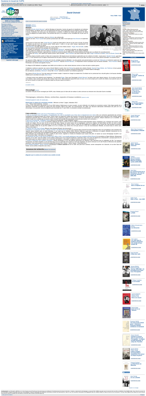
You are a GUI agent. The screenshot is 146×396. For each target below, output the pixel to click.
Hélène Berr (135, 101)
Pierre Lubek (135, 74)
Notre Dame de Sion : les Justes (36, 121)
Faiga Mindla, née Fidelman (104, 68)
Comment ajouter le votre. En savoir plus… (37, 100)
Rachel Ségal (134, 307)
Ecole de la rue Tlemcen (135, 309)
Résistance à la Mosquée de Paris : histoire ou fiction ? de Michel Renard (47, 129)
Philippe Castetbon (137, 280)
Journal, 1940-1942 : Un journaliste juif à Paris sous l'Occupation (137, 270)
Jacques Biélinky (135, 266)
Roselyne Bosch (134, 211)
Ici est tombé (136, 281)
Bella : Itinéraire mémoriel (135, 145)
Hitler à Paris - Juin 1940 (138, 199)
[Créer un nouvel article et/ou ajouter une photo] (36, 21)
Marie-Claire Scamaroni (137, 129)
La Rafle (132, 213)
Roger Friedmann (95, 53)
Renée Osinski (115, 53)
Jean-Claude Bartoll (137, 88)
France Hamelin (135, 335)
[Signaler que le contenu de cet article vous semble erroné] (43, 155)
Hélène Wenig (134, 350)
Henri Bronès (76, 38)
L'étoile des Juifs (135, 254)
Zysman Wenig (134, 348)
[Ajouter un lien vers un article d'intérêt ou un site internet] (49, 113)
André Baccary (64, 17)
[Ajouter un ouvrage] (133, 387)
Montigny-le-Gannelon (58, 50)
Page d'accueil (3, 11)
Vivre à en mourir (136, 297)
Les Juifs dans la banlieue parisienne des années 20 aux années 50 (137, 242)
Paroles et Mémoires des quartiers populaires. (40, 140)
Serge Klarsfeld (134, 252)
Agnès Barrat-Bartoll (137, 89)
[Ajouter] (37, 90)
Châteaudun (102, 60)
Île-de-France (126, 23)
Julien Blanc (133, 170)
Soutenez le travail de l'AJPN (12, 1)
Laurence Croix (135, 296)
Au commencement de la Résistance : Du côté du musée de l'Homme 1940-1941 (137, 173)
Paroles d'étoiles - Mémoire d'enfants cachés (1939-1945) (136, 160)
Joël (31, 69)
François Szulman (135, 362)
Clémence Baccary (55, 18)
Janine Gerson (134, 143)
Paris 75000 (114, 15)
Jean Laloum (134, 239)
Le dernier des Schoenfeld (136, 92)
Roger (73, 46)
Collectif (133, 156)
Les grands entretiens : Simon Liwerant (37, 144)
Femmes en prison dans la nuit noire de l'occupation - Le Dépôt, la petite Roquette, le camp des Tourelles (138, 339)
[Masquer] (33, 26)
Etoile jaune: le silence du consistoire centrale (39, 102)
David (93, 68)
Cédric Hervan (135, 90)
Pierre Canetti (39, 38)
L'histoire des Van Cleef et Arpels (36, 128)
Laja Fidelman (38, 69)
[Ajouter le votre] (85, 97)
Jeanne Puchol (135, 295)
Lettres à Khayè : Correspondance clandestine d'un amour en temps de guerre (137, 353)
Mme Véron (48, 74)
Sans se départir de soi (138, 185)
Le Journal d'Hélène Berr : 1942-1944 (137, 103)
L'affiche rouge (135, 62)
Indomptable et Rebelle (137, 130)
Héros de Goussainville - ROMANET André (38, 120)
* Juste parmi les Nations (6, 394)
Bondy (33, 29)
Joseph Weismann (135, 115)
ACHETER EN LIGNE (136, 65)
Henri (107, 53)
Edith (82, 46)
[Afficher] (33, 25)
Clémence (61, 49)
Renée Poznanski (135, 267)
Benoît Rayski (134, 60)
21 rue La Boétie (135, 377)
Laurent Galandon (135, 294)
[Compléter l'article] (30, 84)
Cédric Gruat (134, 197)
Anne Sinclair (134, 376)
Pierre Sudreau (135, 184)
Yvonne (56, 70)
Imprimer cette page (12, 60)
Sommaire (28, 25)
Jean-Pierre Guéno (135, 157)
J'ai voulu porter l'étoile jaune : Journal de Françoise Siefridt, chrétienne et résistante (137, 324)
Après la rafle (135, 116)
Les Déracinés (135, 227)
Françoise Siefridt (134, 321)
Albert (103, 53)
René (77, 46)
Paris (124, 25)
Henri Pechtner (70, 53)
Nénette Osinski (111, 56)
